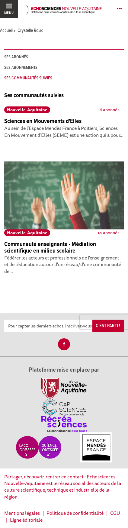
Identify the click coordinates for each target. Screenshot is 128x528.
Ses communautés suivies (28, 78)
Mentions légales (22, 513)
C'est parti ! (108, 326)
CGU (115, 513)
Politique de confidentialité (75, 513)
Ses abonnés (16, 57)
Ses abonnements (20, 67)
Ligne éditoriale (26, 520)
